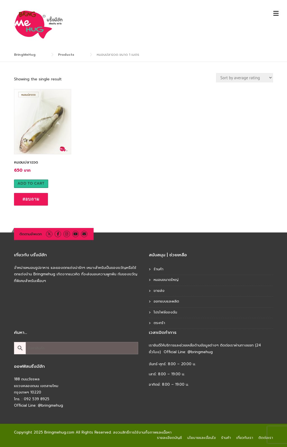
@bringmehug (50, 405)
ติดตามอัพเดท (30, 234)
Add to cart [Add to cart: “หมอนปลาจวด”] (31, 183)
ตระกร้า (159, 322)
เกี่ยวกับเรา (244, 437)
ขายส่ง (159, 290)
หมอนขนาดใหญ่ (166, 279)
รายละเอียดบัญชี (169, 437)
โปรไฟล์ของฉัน (165, 312)
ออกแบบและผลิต (166, 301)
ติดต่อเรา (265, 437)
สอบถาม (31, 199)
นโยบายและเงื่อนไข (201, 437)
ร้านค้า (158, 269)
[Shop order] (244, 77)
